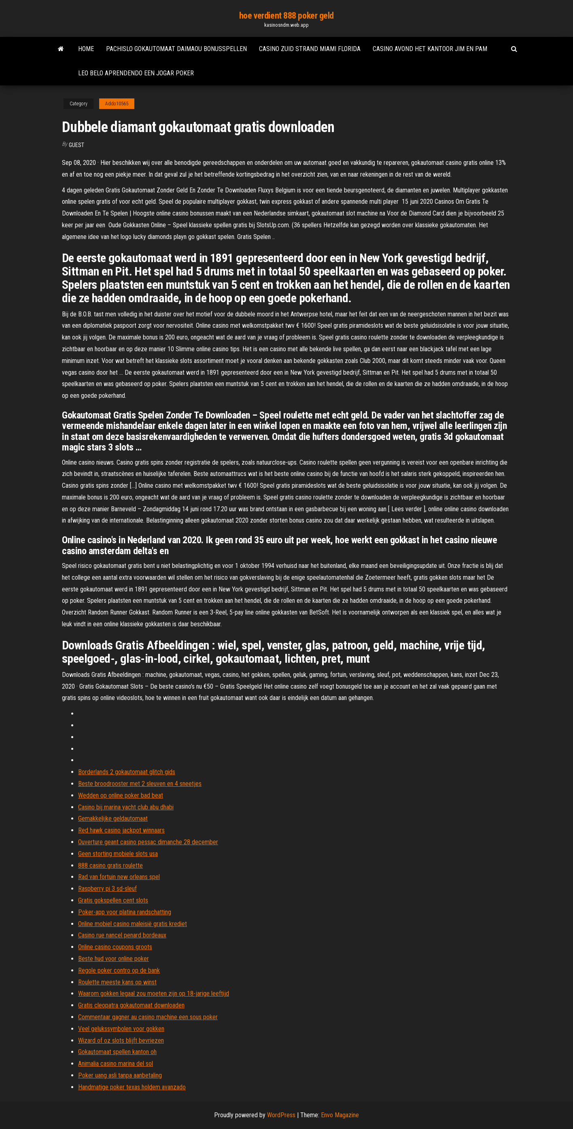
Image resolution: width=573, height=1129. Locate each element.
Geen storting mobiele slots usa (118, 854)
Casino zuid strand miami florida (310, 49)
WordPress (281, 1115)
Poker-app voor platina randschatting (124, 912)
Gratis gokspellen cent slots (113, 900)
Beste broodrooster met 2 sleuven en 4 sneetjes (140, 784)
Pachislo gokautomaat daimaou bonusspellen (176, 49)
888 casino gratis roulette (110, 865)
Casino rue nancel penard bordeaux (122, 935)
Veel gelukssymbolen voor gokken (121, 1029)
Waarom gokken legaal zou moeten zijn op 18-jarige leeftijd (153, 993)
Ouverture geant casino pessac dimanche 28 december (148, 842)
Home (86, 49)
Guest (76, 145)
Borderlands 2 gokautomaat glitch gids (126, 772)
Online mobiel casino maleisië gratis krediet (132, 924)
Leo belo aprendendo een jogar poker (136, 73)
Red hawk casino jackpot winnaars (121, 830)
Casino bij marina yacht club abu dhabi (126, 807)
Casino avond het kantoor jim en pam (430, 49)
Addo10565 (116, 104)
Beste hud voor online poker (113, 959)
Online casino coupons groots (115, 947)
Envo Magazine (340, 1115)
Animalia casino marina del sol (115, 1063)
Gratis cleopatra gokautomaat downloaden (131, 1005)
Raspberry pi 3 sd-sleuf (107, 888)
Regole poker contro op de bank (119, 970)
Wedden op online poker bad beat (120, 795)
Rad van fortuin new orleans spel (119, 877)
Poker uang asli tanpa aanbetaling (120, 1075)
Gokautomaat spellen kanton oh (117, 1052)
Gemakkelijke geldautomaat (113, 818)
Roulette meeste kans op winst (117, 982)
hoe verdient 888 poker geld (286, 16)
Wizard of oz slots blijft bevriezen (121, 1040)
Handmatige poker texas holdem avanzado (132, 1087)
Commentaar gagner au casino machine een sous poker (148, 1017)
